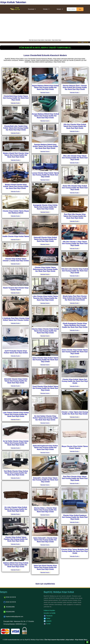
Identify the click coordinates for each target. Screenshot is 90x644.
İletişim (59, 9)
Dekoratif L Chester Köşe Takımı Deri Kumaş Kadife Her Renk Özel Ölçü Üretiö (45, 480)
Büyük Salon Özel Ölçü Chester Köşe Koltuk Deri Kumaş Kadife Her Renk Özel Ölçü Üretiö (75, 298)
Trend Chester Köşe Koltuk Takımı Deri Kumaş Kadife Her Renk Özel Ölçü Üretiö (45, 388)
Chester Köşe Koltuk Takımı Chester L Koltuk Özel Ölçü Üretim (16, 260)
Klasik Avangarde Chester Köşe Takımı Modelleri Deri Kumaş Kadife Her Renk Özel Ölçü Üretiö (74, 325)
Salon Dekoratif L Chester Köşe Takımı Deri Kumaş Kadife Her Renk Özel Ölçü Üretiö (45, 540)
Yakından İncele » (15, 103)
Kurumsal (31, 9)
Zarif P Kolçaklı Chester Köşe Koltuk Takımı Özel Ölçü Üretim (16, 352)
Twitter (47, 618)
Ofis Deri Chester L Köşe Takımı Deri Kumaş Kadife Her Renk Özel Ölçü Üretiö (75, 243)
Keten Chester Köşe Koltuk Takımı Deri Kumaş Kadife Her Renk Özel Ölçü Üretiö (75, 351)
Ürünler (45, 9)
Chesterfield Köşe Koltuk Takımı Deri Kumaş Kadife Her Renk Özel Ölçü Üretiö (16, 98)
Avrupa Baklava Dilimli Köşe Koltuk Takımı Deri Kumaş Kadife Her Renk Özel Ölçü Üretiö (45, 116)
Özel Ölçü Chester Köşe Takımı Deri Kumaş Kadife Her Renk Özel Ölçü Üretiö (75, 478)
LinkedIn (48, 621)
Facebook (48, 615)
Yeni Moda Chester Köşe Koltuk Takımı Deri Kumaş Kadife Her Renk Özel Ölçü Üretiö (16, 473)
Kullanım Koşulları (49, 610)
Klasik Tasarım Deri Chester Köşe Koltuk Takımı (16, 289)
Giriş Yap (86, 42)
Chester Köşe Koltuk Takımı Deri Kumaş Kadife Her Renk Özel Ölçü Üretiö (75, 381)
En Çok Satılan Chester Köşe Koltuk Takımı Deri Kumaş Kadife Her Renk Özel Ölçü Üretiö (45, 418)
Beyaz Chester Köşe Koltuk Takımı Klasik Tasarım (75, 447)
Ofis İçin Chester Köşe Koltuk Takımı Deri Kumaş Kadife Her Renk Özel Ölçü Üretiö (74, 126)
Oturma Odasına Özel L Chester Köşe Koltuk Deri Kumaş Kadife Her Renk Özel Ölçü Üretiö (75, 87)
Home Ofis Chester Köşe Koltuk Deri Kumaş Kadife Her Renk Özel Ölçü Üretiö (75, 187)
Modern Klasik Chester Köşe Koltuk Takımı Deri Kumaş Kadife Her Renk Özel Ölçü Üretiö (15, 186)
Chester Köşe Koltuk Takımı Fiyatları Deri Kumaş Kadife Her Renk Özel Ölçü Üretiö (16, 539)
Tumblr (47, 623)
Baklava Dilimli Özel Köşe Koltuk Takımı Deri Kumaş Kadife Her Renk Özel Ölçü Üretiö (15, 565)
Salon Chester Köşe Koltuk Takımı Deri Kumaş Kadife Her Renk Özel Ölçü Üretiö (45, 359)
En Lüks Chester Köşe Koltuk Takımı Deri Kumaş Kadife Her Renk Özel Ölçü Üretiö (15, 509)
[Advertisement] (45, 26)
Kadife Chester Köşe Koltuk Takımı (16, 236)
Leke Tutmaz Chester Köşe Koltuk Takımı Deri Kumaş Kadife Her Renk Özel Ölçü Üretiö (16, 414)
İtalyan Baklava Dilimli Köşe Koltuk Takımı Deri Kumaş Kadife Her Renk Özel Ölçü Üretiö (45, 87)
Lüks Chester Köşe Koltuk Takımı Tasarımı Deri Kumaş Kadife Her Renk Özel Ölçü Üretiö (45, 298)
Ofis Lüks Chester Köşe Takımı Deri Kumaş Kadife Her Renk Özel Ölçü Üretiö (75, 157)
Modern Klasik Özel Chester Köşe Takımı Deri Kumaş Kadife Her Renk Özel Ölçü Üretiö (16, 155)
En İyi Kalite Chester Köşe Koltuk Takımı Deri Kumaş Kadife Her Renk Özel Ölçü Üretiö (15, 443)
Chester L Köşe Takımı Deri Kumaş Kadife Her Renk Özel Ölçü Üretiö (75, 413)
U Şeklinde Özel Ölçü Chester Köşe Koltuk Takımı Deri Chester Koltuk (15, 319)
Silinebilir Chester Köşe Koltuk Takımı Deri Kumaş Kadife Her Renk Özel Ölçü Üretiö (16, 381)
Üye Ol (79, 42)
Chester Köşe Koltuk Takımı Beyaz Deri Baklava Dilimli (16, 212)
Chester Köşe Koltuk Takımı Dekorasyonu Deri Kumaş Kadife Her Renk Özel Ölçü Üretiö (45, 269)
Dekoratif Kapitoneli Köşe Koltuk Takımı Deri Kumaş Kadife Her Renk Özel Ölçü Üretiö (45, 447)
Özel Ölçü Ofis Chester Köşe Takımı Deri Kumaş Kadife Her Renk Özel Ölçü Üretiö (74, 216)
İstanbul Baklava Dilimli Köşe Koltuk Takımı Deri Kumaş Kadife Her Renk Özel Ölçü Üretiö (45, 146)
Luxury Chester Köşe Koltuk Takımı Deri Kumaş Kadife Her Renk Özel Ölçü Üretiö (45, 175)
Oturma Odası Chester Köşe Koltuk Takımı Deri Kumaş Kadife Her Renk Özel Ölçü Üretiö (45, 331)
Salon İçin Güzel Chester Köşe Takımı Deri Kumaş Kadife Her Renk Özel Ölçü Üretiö (45, 567)
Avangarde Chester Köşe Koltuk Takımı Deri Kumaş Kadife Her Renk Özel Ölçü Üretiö (45, 207)
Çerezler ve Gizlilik (49, 613)
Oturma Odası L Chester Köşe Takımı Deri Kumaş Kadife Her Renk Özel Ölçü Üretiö (45, 510)
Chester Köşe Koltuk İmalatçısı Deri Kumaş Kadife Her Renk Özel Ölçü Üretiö (75, 517)
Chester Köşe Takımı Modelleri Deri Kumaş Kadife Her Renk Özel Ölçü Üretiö (74, 551)
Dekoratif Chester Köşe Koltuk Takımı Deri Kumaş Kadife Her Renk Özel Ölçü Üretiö (45, 239)
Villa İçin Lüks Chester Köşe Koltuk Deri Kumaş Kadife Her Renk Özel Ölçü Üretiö (74, 271)
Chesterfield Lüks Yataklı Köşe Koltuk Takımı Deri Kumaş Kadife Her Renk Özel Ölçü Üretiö (15, 128)
